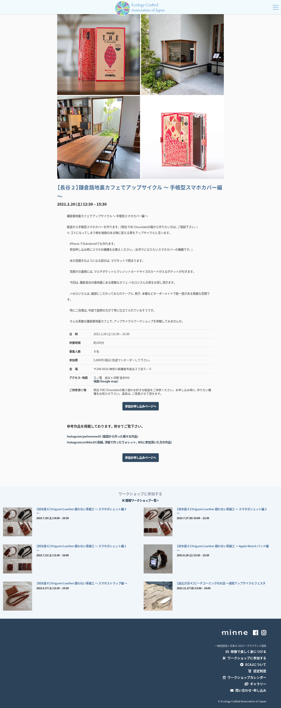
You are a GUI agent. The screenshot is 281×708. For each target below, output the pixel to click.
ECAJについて (253, 664)
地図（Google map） (106, 381)
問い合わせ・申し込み (248, 690)
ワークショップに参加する (244, 657)
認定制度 (257, 670)
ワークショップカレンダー (244, 677)
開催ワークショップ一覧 (140, 500)
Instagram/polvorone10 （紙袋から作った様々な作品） (103, 436)
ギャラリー (255, 683)
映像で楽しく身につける (246, 651)
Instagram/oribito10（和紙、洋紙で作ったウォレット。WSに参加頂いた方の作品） (119, 442)
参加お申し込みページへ (140, 406)
